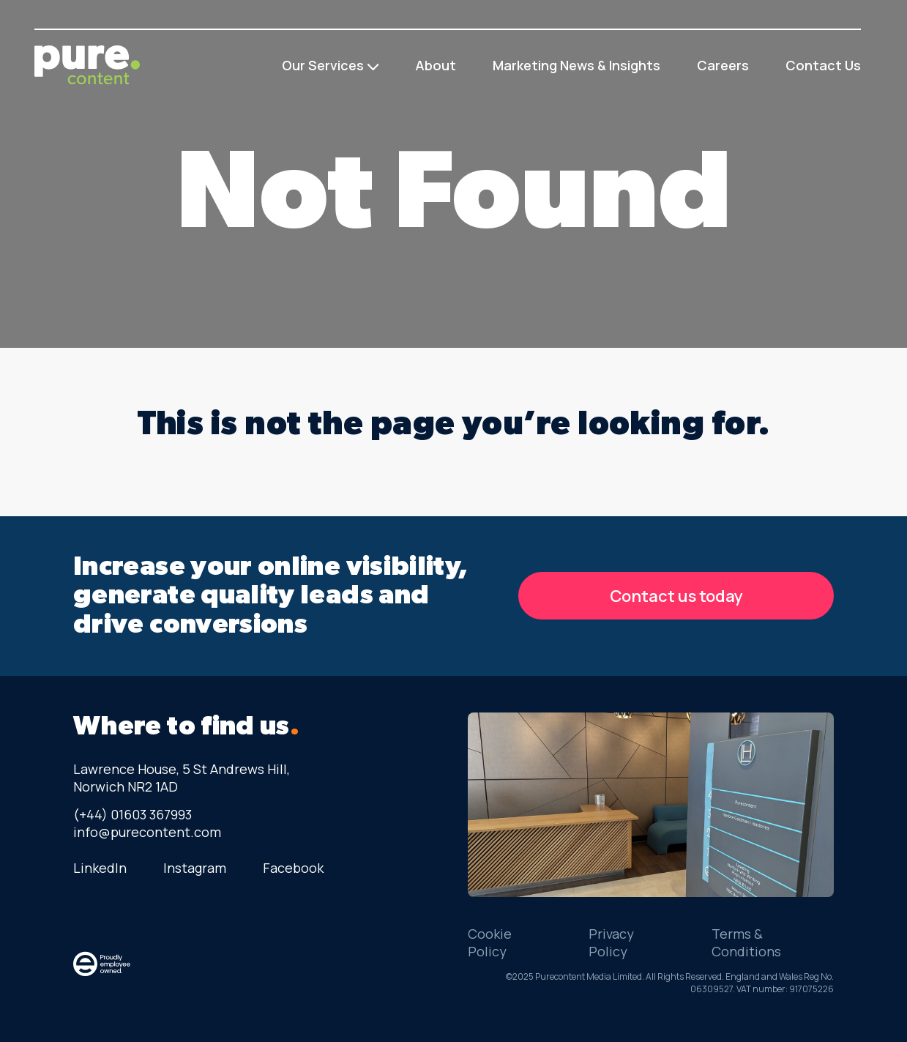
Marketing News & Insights (576, 65)
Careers (723, 65)
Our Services (323, 65)
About (435, 65)
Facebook (293, 868)
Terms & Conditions (746, 942)
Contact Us (823, 65)
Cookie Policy (490, 942)
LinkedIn (100, 868)
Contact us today (676, 596)
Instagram (194, 868)
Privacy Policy (611, 942)
